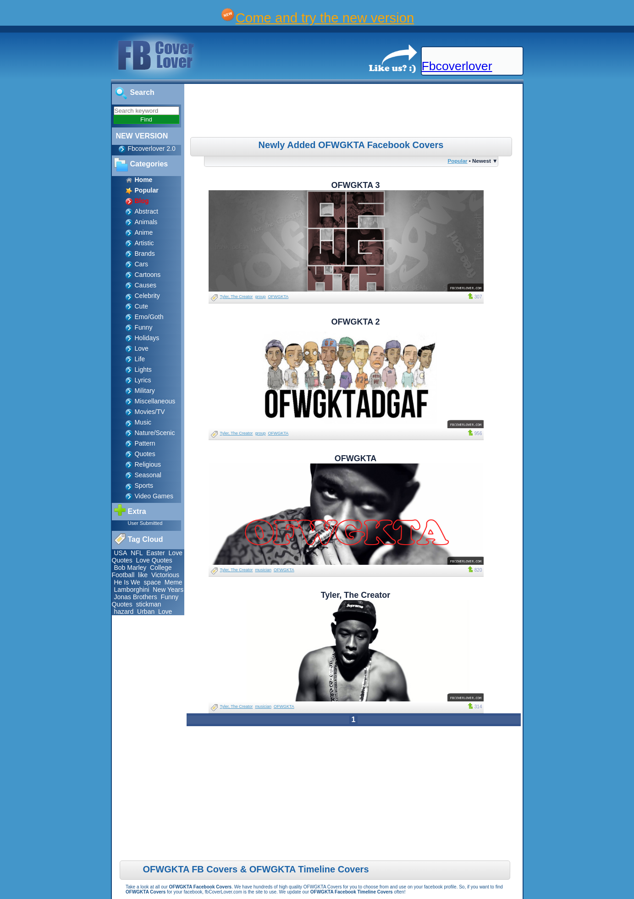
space (152, 582)
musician (263, 570)
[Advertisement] (354, 111)
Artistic (144, 243)
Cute (142, 306)
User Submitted (145, 523)
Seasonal (148, 475)
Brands (145, 253)
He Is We (127, 582)
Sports (144, 485)
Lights (143, 369)
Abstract (146, 211)
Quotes (145, 454)
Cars (142, 264)
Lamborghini (131, 589)
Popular (457, 161)
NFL (137, 553)
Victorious (165, 575)
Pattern (145, 443)
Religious (148, 464)
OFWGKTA (278, 296)
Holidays (147, 338)
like (143, 575)
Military (145, 390)
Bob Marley (130, 567)
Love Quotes (154, 560)
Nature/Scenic (155, 432)
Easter (155, 553)
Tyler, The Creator (236, 296)
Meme (173, 582)
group (260, 296)
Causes (145, 285)
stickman (148, 604)
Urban (145, 611)
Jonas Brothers (135, 597)
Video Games (154, 496)
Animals (146, 222)
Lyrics (143, 380)
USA (120, 553)
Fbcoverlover (457, 66)
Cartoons (148, 274)
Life (140, 359)
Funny (144, 327)
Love (142, 348)
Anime (144, 232)
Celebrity (147, 295)
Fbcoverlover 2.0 (152, 148)
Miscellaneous (155, 401)
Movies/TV (150, 411)
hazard (124, 611)
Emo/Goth (149, 316)
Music (143, 422)
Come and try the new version (325, 17)
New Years (168, 589)
